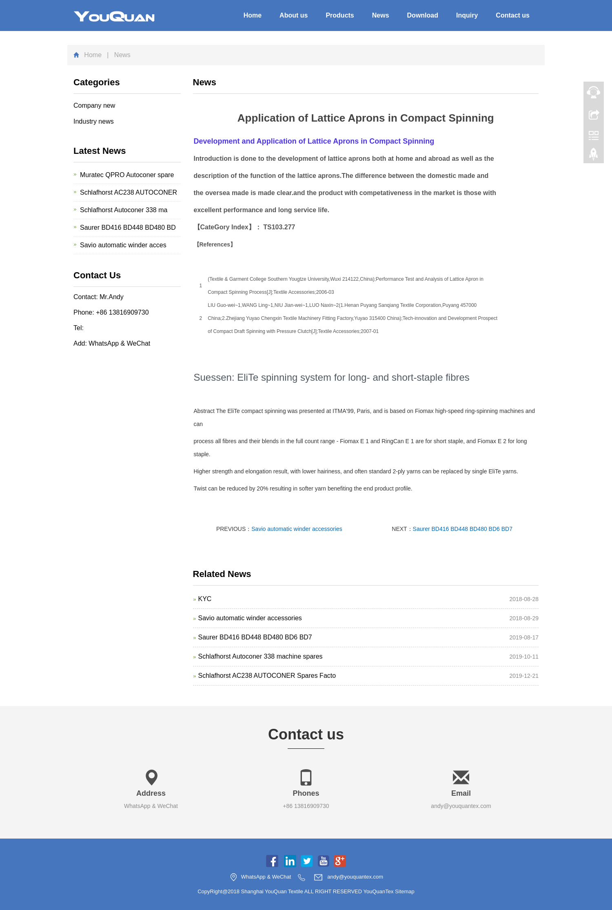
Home (253, 15)
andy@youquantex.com (461, 806)
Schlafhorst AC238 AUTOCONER (128, 192)
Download (422, 15)
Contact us (513, 15)
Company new (94, 105)
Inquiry (467, 15)
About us (293, 15)
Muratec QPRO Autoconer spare (127, 174)
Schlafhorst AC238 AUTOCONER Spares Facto (267, 675)
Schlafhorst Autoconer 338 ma (123, 209)
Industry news (93, 121)
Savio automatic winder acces (123, 245)
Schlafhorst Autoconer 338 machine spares (260, 656)
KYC (205, 598)
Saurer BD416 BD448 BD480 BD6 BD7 (462, 529)
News (380, 15)
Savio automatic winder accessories (296, 529)
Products (340, 15)
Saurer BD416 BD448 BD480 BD (128, 227)
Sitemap (405, 891)
